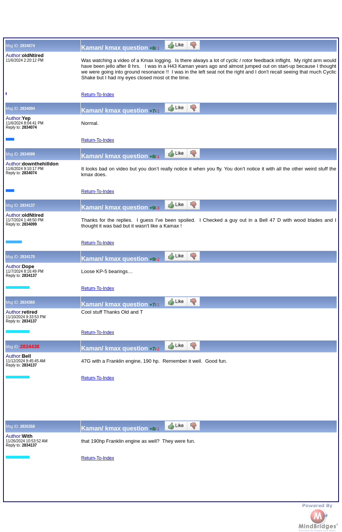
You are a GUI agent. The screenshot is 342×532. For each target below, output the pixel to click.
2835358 (27, 426)
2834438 (29, 346)
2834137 (27, 205)
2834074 (27, 46)
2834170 (27, 257)
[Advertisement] (142, 20)
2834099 (27, 154)
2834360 (27, 302)
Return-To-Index (97, 94)
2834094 (27, 108)
